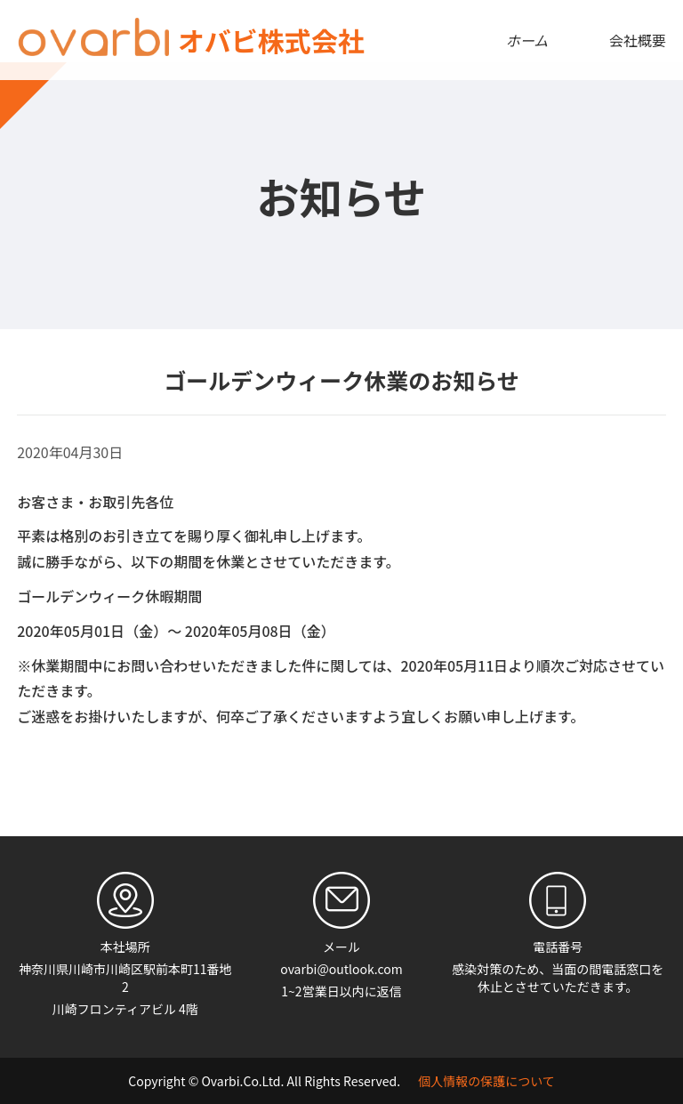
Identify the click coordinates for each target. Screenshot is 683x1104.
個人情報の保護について (486, 1081)
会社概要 (637, 40)
